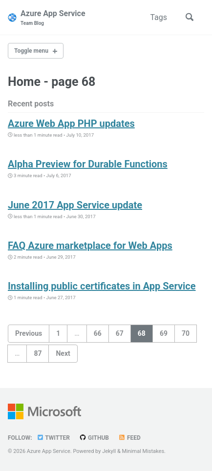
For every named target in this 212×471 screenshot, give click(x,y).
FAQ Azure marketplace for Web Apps (90, 245)
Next (63, 353)
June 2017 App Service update (75, 205)
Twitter (53, 437)
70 (186, 333)
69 (164, 333)
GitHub (94, 437)
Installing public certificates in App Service (102, 286)
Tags (158, 17)
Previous (28, 333)
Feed (129, 437)
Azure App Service (53, 18)
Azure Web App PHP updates (71, 123)
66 (98, 333)
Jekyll (109, 451)
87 (38, 353)
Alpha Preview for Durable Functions (88, 164)
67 (120, 333)
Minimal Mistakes (143, 451)
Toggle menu (31, 50)
